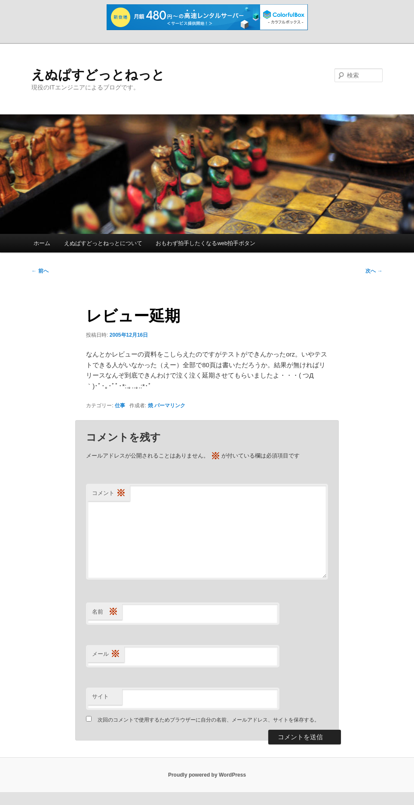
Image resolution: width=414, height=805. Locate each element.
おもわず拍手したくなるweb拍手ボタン (205, 243)
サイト (100, 696)
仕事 (120, 405)
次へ (373, 271)
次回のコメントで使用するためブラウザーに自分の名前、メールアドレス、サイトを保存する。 (208, 720)
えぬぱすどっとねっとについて (103, 243)
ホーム (42, 243)
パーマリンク (169, 405)
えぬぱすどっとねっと (98, 75)
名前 (105, 612)
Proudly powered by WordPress (207, 775)
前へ (39, 271)
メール (106, 654)
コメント (109, 493)
